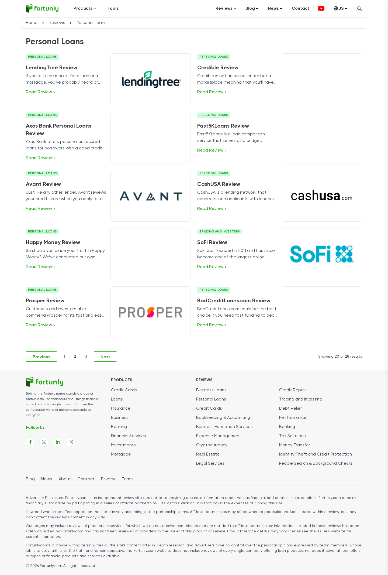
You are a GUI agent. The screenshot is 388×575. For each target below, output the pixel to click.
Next (105, 357)
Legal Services (210, 463)
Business (120, 418)
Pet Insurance (292, 418)
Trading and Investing (219, 231)
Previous (41, 357)
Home (31, 23)
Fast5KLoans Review (223, 126)
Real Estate (208, 454)
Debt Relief (290, 408)
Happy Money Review (53, 242)
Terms (128, 479)
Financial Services (128, 436)
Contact (300, 8)
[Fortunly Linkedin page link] (57, 442)
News (46, 479)
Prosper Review (45, 301)
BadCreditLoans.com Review (233, 301)
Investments (123, 445)
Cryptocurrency (211, 445)
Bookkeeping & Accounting (223, 418)
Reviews (57, 23)
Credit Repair (292, 390)
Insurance (120, 408)
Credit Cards (124, 390)
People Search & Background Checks (316, 463)
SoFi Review (212, 242)
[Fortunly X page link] (43, 442)
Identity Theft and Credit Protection (315, 454)
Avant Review (43, 184)
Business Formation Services (224, 427)
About (64, 479)
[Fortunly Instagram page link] (70, 442)
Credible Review (217, 68)
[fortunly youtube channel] (321, 8)
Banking (119, 427)
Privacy (108, 479)
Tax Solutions (292, 436)
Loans (117, 399)
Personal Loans (42, 57)
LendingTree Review (51, 68)
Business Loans (211, 390)
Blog (30, 479)
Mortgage (121, 454)
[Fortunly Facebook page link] (30, 442)
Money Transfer (294, 445)
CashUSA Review (218, 184)
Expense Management (218, 436)
